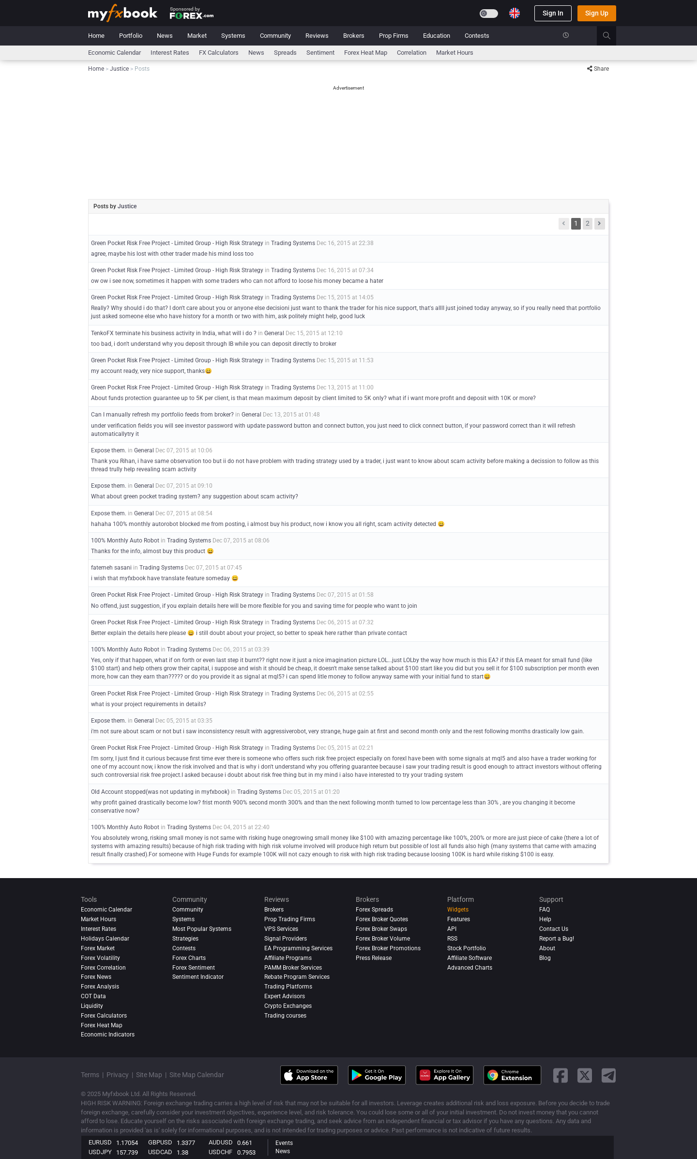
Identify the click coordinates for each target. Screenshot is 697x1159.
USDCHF (220, 1152)
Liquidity (92, 1006)
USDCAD (160, 1152)
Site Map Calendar (196, 1075)
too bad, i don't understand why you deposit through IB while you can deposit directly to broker (213, 343)
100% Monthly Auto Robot (125, 540)
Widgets (458, 909)
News (165, 35)
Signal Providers (285, 938)
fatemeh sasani (111, 567)
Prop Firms (394, 35)
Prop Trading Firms (289, 919)
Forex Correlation (103, 967)
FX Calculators (219, 52)
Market (197, 35)
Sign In (553, 13)
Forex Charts (189, 958)
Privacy (117, 1075)
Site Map (149, 1075)
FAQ (544, 909)
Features (458, 919)
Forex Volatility (100, 958)
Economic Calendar (114, 52)
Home (96, 35)
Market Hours (454, 52)
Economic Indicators (108, 1035)
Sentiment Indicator (198, 977)
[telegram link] (609, 1075)
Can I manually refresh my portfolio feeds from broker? (162, 414)
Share (598, 68)
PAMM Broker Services (293, 967)
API (451, 929)
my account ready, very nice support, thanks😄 (151, 371)
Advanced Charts (469, 967)
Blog (545, 958)
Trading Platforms (288, 986)
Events (284, 1143)
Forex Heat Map (365, 52)
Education (436, 35)
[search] (612, 36)
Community (275, 35)
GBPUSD (160, 1142)
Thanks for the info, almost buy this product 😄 (152, 551)
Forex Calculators (104, 1015)
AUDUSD (221, 1142)
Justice (127, 206)
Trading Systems (293, 243)
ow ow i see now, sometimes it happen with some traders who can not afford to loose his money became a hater (237, 281)
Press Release (374, 958)
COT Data (93, 996)
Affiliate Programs (288, 958)
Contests (477, 35)
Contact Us (553, 929)
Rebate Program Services (297, 977)
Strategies (185, 938)
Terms (90, 1075)
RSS (452, 938)
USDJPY (100, 1152)
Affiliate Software (469, 958)
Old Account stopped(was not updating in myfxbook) (160, 791)
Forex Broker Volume (383, 938)
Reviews (317, 35)
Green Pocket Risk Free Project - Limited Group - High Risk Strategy (177, 243)
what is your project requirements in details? (148, 704)
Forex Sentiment (193, 967)
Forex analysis (100, 986)
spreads (285, 52)
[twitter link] (584, 1075)
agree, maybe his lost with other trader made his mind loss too (172, 253)
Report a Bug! (556, 938)
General (274, 333)
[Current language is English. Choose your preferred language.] (514, 13)
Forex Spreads (374, 909)
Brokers (353, 35)
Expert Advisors (284, 996)
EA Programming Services (298, 948)
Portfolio (130, 35)
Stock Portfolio (466, 948)
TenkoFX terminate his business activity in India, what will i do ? (174, 333)
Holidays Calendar (105, 938)
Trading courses (285, 1015)
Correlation (411, 52)
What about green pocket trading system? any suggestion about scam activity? (194, 496)
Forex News (96, 977)
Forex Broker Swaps (381, 929)
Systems (233, 35)
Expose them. (108, 450)
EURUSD (100, 1142)
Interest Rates (170, 52)
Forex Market (98, 948)
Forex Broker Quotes (382, 919)
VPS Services (281, 929)
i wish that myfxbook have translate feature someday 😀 (165, 578)
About (547, 948)
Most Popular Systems (201, 929)
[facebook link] (560, 1075)
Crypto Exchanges (288, 1006)
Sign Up (596, 13)
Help (545, 919)
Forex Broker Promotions (388, 948)
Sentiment (320, 52)
